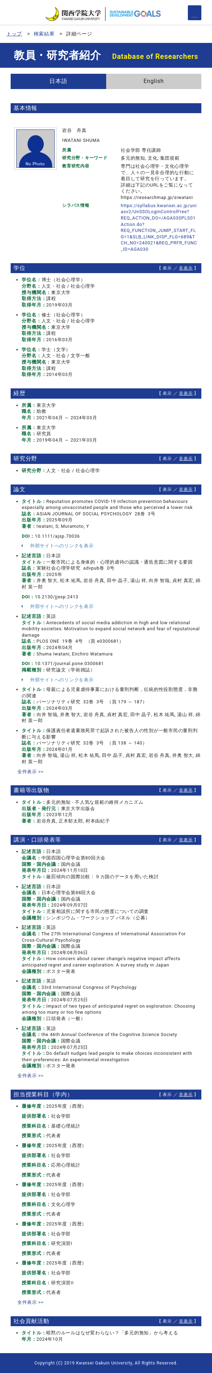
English (153, 81)
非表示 (185, 268)
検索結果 (44, 34)
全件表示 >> (30, 771)
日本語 (58, 81)
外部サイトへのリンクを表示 (57, 545)
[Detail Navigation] (194, 12)
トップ (14, 34)
